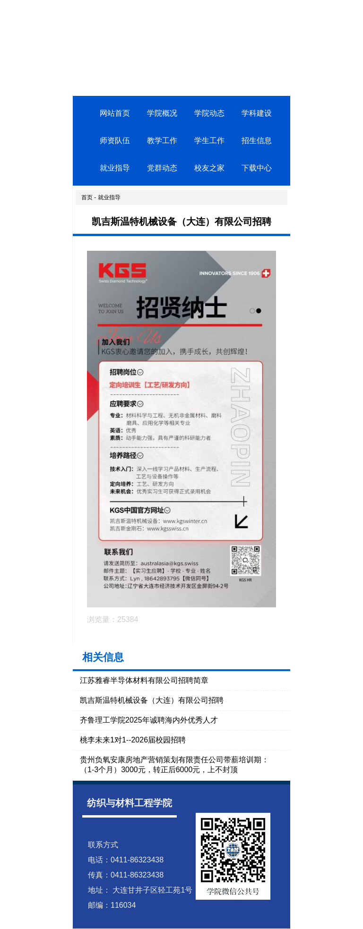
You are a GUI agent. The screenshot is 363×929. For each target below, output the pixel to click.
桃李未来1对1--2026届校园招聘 (133, 740)
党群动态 (162, 168)
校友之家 (209, 168)
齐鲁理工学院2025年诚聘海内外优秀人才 (149, 720)
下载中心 (257, 168)
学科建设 (257, 113)
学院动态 (209, 113)
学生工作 (209, 140)
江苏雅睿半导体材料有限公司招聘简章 (144, 680)
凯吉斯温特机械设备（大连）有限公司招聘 (152, 700)
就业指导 (115, 168)
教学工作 (162, 140)
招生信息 (257, 140)
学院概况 (162, 113)
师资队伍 (115, 140)
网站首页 (115, 113)
